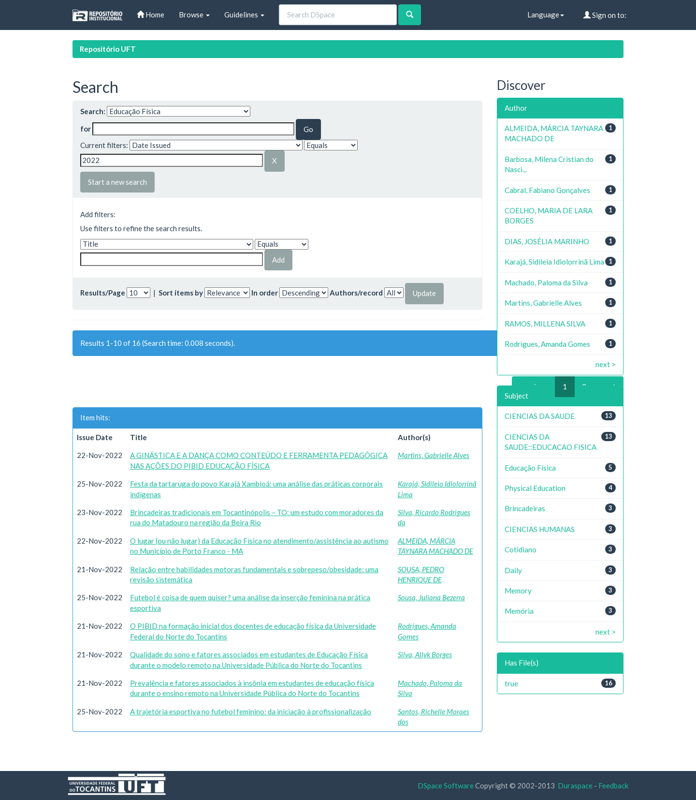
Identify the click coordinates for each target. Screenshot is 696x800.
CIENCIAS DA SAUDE (540, 416)
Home (150, 14)
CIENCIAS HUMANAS (540, 529)
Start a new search (117, 182)
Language (545, 14)
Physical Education (535, 488)
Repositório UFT (108, 48)
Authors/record (356, 292)
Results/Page (102, 292)
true (511, 683)
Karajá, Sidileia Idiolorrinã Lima (554, 261)
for (85, 128)
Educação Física (530, 467)
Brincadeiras (525, 508)
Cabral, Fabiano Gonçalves (547, 190)
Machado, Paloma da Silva (546, 282)
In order (264, 292)
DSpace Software (446, 785)
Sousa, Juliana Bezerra (431, 597)
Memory (518, 590)
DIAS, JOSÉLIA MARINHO (547, 241)
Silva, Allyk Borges (425, 654)
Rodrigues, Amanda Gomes (547, 344)
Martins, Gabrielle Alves (433, 455)
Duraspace (575, 785)
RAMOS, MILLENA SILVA (545, 323)
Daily (513, 570)
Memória (519, 611)
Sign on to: (604, 15)
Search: (92, 111)
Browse (194, 14)
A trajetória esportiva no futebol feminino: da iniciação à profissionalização (250, 711)
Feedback (613, 785)
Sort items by (181, 292)
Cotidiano (520, 549)
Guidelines (244, 14)
